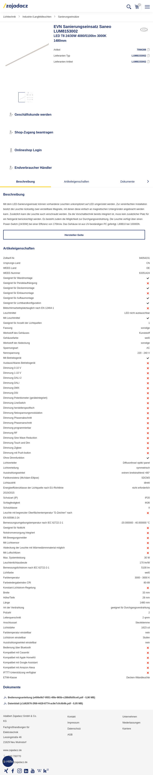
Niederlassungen (131, 722)
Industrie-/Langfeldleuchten (37, 16)
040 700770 (12, 756)
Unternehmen (130, 716)
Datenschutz (74, 728)
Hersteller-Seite (74, 234)
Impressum (73, 722)
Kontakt (72, 716)
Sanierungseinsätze (68, 16)
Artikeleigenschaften (76, 181)
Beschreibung (25, 181)
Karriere (127, 728)
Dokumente (127, 181)
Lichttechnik (9, 16)
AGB (70, 734)
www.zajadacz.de (12, 750)
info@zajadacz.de (15, 762)
